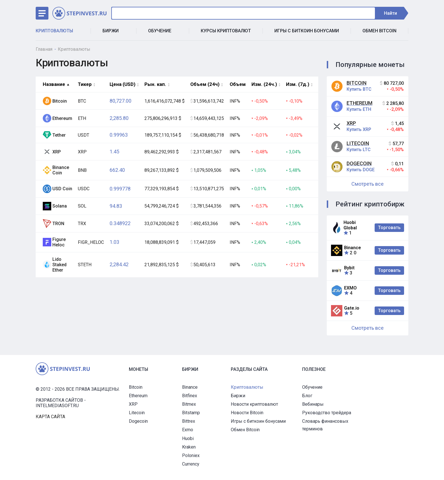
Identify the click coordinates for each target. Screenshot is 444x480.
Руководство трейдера (326, 412)
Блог (307, 395)
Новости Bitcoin (247, 412)
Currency (190, 464)
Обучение (162, 30)
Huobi (188, 438)
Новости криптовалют (254, 404)
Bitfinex (189, 395)
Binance (190, 387)
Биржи (114, 30)
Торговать (389, 227)
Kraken (189, 447)
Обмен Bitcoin (379, 30)
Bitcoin (356, 83)
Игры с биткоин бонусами (306, 30)
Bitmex (189, 404)
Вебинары (313, 404)
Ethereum (359, 103)
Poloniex (191, 455)
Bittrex (188, 421)
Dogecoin (359, 163)
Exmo (187, 429)
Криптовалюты (57, 30)
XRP (351, 123)
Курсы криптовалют (226, 30)
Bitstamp (191, 412)
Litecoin (358, 143)
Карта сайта (50, 416)
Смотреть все (367, 184)
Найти (393, 13)
